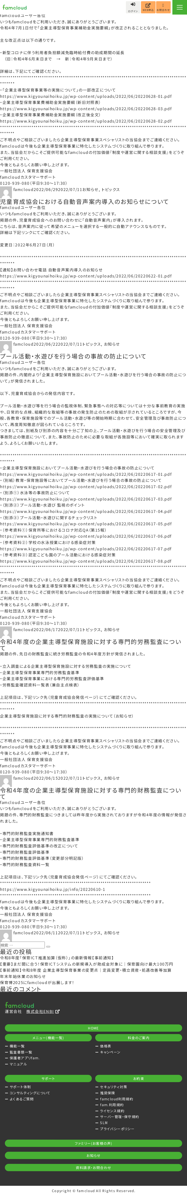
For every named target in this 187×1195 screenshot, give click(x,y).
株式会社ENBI (43, 1011)
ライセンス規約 (112, 1110)
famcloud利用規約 (116, 1098)
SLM (104, 1122)
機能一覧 (17, 1046)
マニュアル (18, 1063)
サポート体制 (20, 1086)
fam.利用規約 (112, 1104)
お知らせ (90, 189)
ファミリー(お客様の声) (93, 1143)
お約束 (138, 1078)
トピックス (111, 189)
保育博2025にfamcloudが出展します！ (37, 982)
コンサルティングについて (30, 1092)
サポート (48, 1078)
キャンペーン (110, 1052)
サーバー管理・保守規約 (119, 1116)
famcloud (23, 189)
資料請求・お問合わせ (93, 1167)
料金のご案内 (139, 1037)
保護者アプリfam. (25, 1057)
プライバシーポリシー (117, 1128)
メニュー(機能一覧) (48, 1037)
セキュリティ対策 (113, 1086)
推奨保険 (107, 1092)
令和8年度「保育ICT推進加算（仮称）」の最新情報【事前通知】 (57, 958)
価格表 (105, 1046)
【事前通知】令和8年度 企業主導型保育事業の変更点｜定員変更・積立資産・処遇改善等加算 (86, 970)
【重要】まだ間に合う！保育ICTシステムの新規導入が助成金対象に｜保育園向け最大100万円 (86, 964)
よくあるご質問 (22, 1098)
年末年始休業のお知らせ (23, 976)
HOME (93, 1028)
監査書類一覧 (21, 1052)
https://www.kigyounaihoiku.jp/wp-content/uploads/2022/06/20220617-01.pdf (86, 474)
